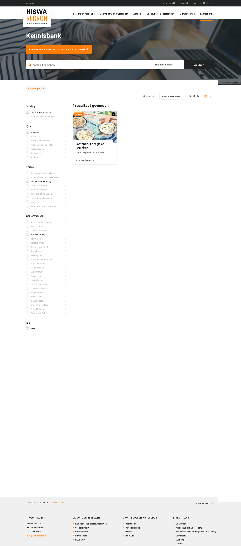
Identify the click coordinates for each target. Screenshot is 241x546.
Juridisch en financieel (48, 196)
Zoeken (199, 66)
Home (45, 505)
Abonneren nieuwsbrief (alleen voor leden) (60, 51)
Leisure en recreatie (84, 13)
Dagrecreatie (81, 533)
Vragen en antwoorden (48, 146)
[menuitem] (83, 13)
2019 (48, 331)
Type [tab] (28, 128)
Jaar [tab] (28, 325)
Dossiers (48, 134)
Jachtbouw (130, 526)
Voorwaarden (48, 151)
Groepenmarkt (82, 530)
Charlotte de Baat (48, 232)
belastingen (36, 90)
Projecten (48, 138)
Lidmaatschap (187, 13)
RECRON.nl (80, 541)
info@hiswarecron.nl (36, 537)
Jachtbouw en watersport (114, 13)
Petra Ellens (48, 298)
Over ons (199, 3)
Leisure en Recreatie (48, 114)
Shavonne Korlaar (48, 307)
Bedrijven (169, 3)
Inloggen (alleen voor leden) (189, 530)
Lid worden (181, 526)
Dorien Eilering (48, 236)
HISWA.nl (129, 537)
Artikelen (48, 159)
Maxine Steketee (48, 286)
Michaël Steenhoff (48, 290)
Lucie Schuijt (48, 273)
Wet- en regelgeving (48, 183)
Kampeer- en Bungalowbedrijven (91, 526)
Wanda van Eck (48, 315)
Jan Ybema (48, 253)
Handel (128, 533)
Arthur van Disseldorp (48, 224)
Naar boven (204, 505)
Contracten (48, 155)
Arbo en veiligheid (48, 191)
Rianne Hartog (48, 302)
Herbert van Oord (48, 249)
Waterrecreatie (132, 530)
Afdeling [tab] (31, 108)
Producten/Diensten (48, 142)
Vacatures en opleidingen (160, 13)
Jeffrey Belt (48, 257)
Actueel (137, 13)
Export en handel (48, 187)
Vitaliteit (48, 204)
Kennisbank (206, 13)
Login (184, 3)
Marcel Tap (48, 278)
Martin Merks (48, 282)
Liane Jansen (48, 269)
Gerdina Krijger (48, 244)
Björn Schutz (48, 228)
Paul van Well (48, 294)
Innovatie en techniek (48, 200)
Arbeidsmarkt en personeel (48, 179)
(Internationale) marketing (48, 208)
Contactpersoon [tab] (34, 218)
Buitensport (81, 537)
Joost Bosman (48, 265)
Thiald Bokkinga (48, 311)
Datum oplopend (173, 98)
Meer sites (31, 3)
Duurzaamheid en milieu (48, 175)
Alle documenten (163, 66)
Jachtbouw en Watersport (48, 118)
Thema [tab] (30, 169)
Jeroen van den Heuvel (48, 261)
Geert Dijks (48, 240)
